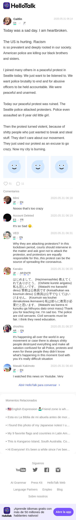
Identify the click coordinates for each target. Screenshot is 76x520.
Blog (60, 489)
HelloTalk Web (56, 482)
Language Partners (25, 489)
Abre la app (63, 512)
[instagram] (58, 470)
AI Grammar (18, 482)
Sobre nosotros (38, 496)
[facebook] (46, 470)
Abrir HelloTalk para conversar (38, 385)
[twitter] (35, 470)
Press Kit (36, 482)
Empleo (47, 489)
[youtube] (21, 470)
